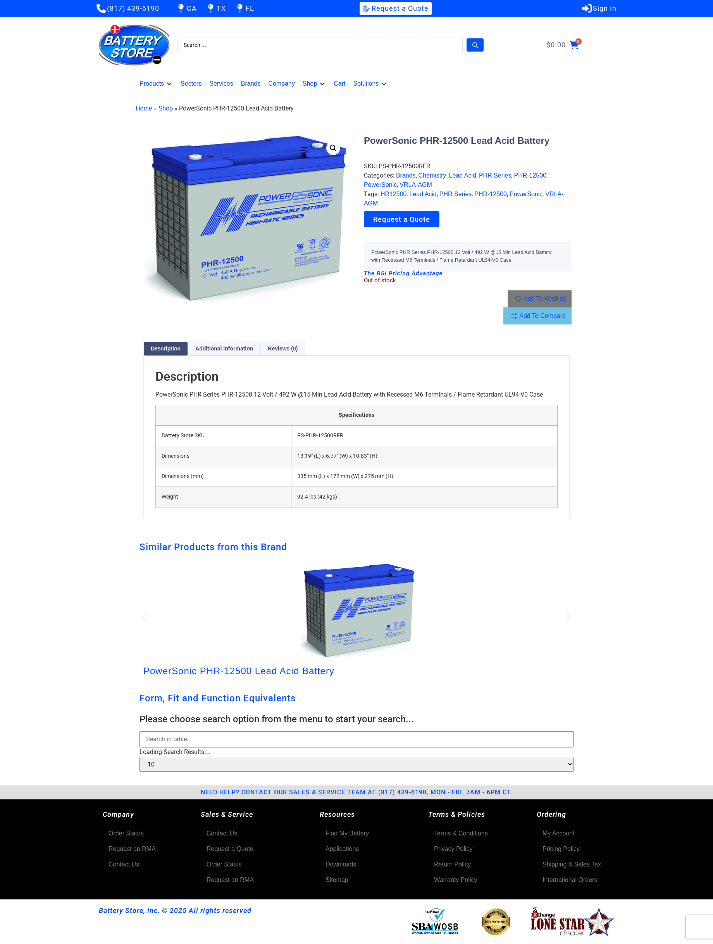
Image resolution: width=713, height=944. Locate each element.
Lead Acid (462, 175)
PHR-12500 (530, 175)
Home (144, 108)
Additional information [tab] (224, 348)
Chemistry (432, 175)
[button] (156, 83)
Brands (406, 175)
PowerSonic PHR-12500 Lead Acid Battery (238, 671)
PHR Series (495, 175)
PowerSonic (380, 184)
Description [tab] (166, 348)
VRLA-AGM (416, 184)
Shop (165, 108)
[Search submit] (475, 45)
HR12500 (394, 194)
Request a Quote (401, 219)
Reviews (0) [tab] (283, 348)
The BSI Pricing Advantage (403, 273)
